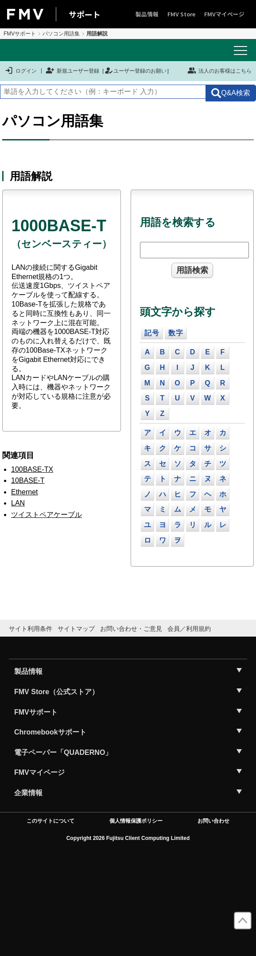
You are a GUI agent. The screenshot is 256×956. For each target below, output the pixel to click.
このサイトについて (50, 821)
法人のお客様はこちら (219, 70)
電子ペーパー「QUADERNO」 (63, 752)
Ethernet (24, 492)
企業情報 (28, 793)
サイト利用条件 (30, 628)
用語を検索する (178, 222)
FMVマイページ (224, 14)
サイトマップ (76, 628)
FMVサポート (20, 34)
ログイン (20, 71)
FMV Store (181, 14)
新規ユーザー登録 (72, 71)
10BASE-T (28, 480)
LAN (18, 503)
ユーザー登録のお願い (136, 71)
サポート (85, 14)
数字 (175, 333)
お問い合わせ (213, 821)
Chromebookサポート (50, 732)
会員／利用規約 (189, 628)
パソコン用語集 (61, 34)
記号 (151, 333)
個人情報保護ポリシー (136, 821)
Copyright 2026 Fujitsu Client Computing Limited (128, 838)
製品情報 (147, 14)
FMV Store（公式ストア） (56, 692)
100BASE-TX (32, 469)
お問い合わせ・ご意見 (131, 628)
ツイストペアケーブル (46, 514)
